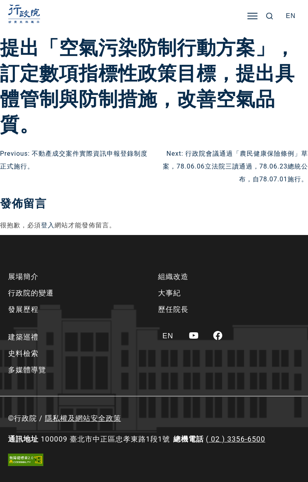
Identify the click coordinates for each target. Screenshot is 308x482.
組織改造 (173, 276)
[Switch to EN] (291, 16)
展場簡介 (23, 276)
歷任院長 (173, 309)
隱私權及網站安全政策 (83, 418)
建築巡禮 (23, 337)
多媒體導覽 (27, 370)
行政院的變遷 (31, 293)
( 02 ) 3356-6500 (235, 439)
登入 (48, 225)
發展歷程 (23, 309)
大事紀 (169, 293)
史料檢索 (23, 353)
